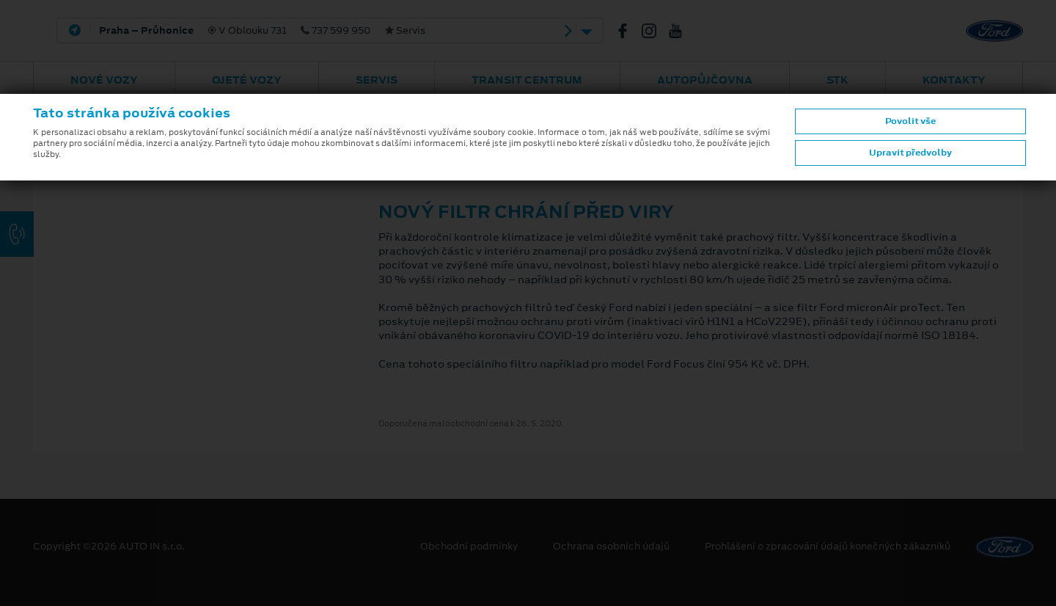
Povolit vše (910, 121)
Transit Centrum (527, 80)
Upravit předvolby (910, 152)
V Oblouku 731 (262, 30)
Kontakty (954, 80)
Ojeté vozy (247, 80)
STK (837, 80)
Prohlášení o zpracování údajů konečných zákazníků (827, 546)
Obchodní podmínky (469, 546)
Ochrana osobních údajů (611, 546)
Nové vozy (104, 80)
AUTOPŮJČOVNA (704, 80)
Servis (376, 80)
